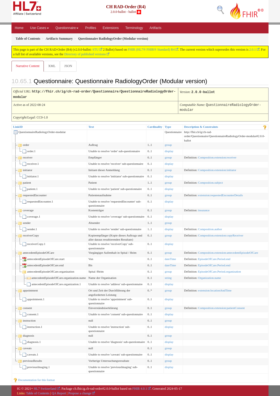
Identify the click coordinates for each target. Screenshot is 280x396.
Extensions (111, 28)
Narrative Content (27, 66)
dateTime (170, 258)
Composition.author (210, 228)
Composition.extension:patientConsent (221, 307)
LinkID (18, 126)
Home (19, 28)
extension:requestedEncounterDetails (220, 194)
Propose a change (79, 392)
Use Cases (39, 28)
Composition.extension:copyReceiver (220, 234)
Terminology (134, 28)
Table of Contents (37, 392)
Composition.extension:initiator (217, 169)
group (168, 144)
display (169, 150)
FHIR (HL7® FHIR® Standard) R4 (151, 49)
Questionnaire (67, 28)
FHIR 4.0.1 (139, 388)
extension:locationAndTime (214, 289)
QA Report (59, 392)
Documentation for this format (34, 379)
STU (95, 49)
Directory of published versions (85, 54)
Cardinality (154, 126)
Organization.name (209, 277)
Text (91, 126)
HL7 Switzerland (45, 388)
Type (168, 126)
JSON (69, 66)
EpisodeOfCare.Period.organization (219, 270)
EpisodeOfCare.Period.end (214, 258)
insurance (203, 209)
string (168, 277)
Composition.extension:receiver (217, 156)
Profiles (90, 28)
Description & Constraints (201, 126)
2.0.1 (252, 49)
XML (52, 66)
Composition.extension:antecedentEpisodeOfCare (228, 251)
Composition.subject (210, 181)
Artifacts (155, 28)
